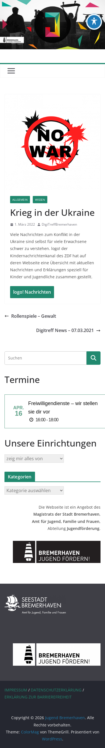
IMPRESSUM (15, 690)
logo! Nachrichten (32, 292)
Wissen (40, 200)
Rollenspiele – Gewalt (30, 316)
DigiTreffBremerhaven (59, 224)
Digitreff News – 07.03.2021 (68, 330)
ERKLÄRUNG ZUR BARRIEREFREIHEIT (38, 697)
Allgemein (20, 200)
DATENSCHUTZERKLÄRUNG (56, 690)
